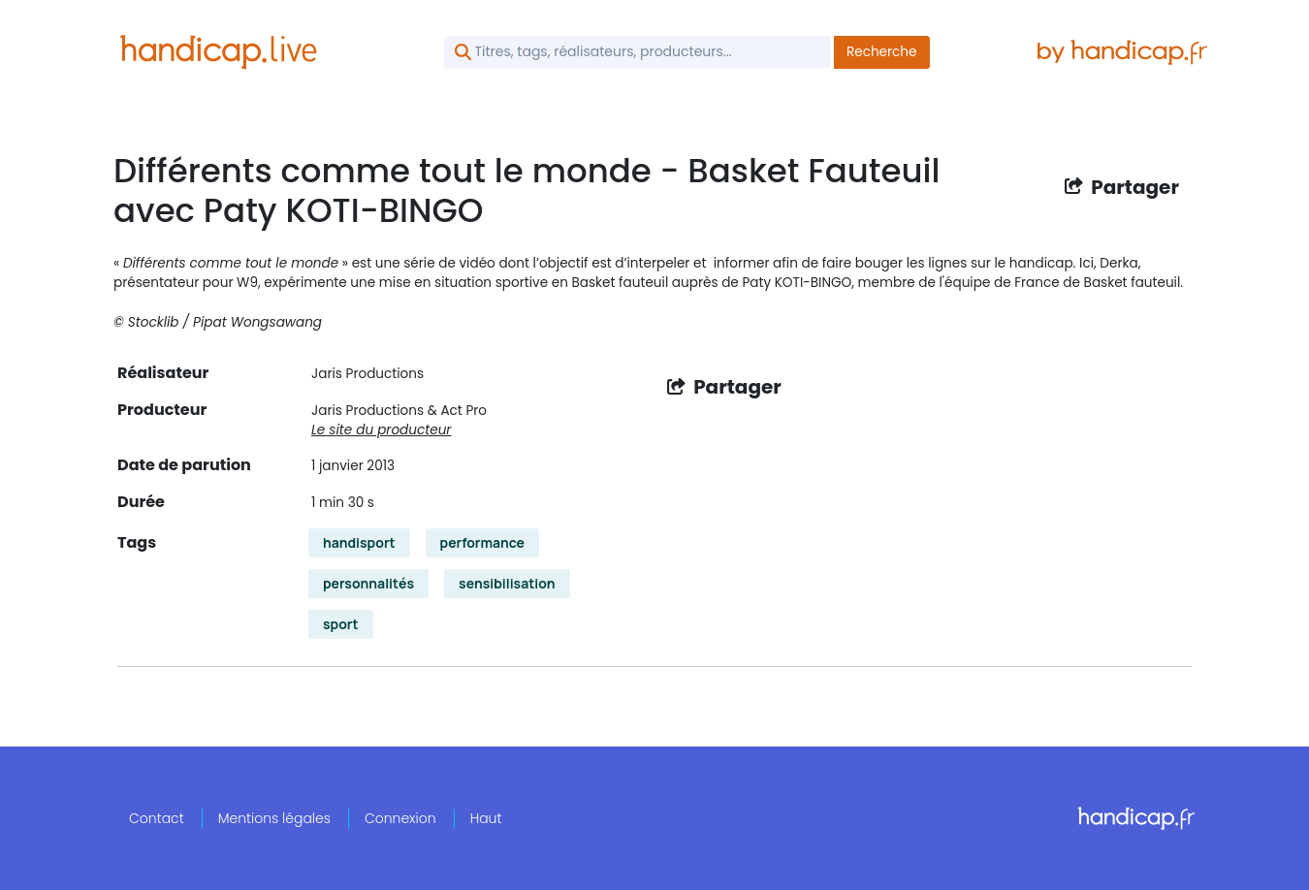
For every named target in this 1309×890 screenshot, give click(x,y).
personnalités (368, 583)
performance (482, 542)
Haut (486, 818)
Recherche (881, 52)
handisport (359, 542)
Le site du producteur (381, 430)
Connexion (400, 818)
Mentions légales (274, 818)
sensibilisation (507, 583)
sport (341, 624)
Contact (156, 818)
